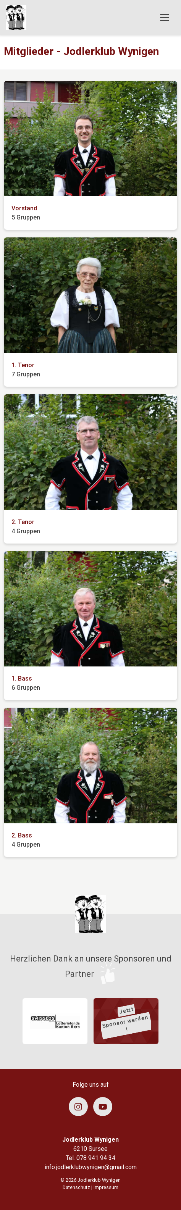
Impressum (106, 1187)
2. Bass (21, 835)
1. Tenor (22, 365)
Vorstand (24, 208)
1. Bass (21, 678)
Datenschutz (76, 1187)
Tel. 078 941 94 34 (90, 1158)
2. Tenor (22, 522)
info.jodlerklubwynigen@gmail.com (91, 1167)
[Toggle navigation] (164, 17)
